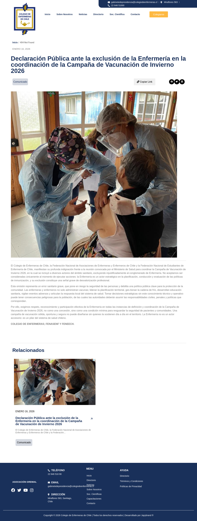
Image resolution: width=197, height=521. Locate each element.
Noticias (83, 14)
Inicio (47, 14)
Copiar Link (144, 81)
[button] (171, 81)
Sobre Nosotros (64, 14)
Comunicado (24, 442)
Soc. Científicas (94, 494)
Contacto (135, 14)
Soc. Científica (117, 14)
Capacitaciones (94, 498)
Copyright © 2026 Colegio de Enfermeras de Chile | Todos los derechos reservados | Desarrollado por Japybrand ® (98, 515)
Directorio (98, 14)
